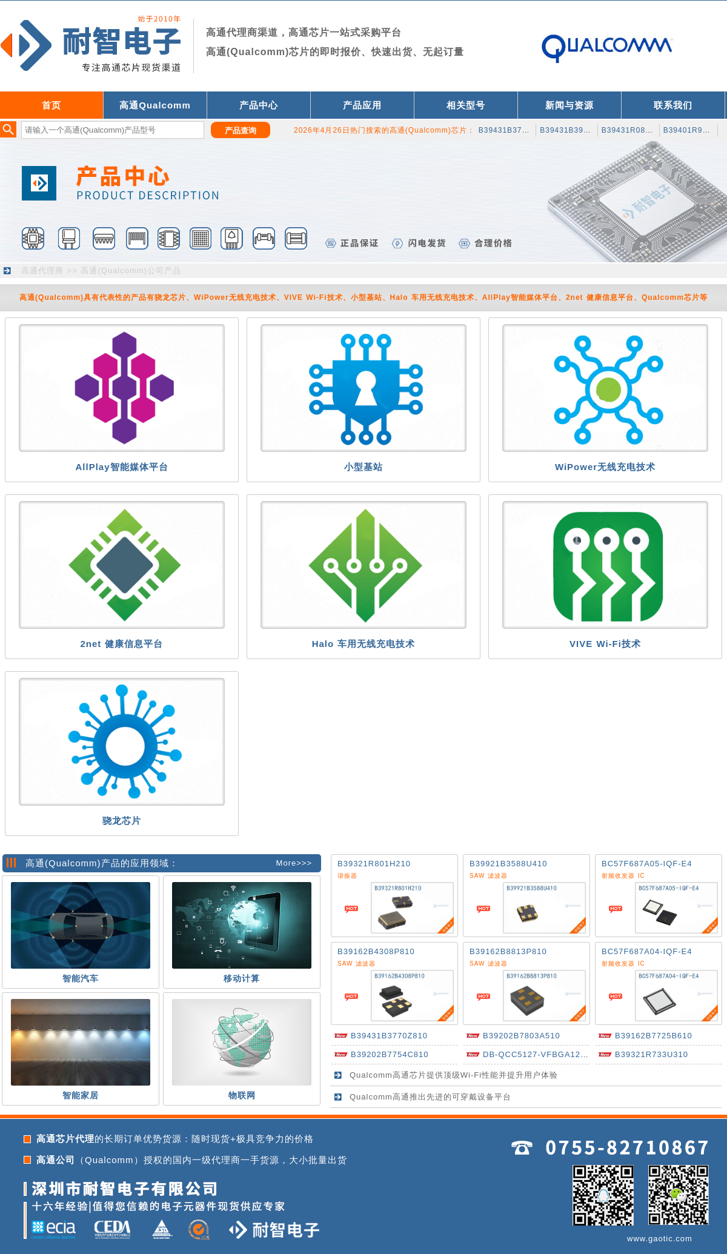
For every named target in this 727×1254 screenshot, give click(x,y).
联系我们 (673, 105)
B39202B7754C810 (390, 1054)
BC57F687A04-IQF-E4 (647, 951)
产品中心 (258, 105)
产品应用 (362, 105)
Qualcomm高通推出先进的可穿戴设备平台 (430, 1096)
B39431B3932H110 (576, 130)
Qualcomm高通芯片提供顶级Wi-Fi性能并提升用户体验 (454, 1075)
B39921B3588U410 (509, 863)
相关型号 (465, 105)
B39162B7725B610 (653, 1035)
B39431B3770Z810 (389, 1035)
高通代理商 (42, 270)
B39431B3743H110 (515, 130)
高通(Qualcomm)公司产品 (131, 270)
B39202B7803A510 (521, 1035)
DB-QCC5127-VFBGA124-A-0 (543, 1054)
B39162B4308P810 (376, 951)
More (286, 863)
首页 (51, 105)
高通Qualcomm (155, 105)
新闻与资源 (569, 105)
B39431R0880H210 (638, 130)
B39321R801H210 (374, 863)
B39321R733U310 (651, 1054)
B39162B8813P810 (508, 951)
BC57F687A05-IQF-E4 (647, 863)
